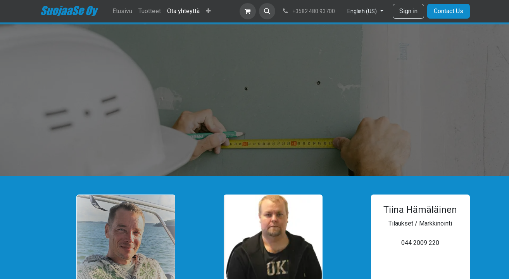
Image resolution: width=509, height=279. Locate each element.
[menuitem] (122, 11)
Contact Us (448, 11)
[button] (267, 11)
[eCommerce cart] (248, 11)
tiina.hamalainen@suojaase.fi (420, 233)
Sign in (408, 11)
